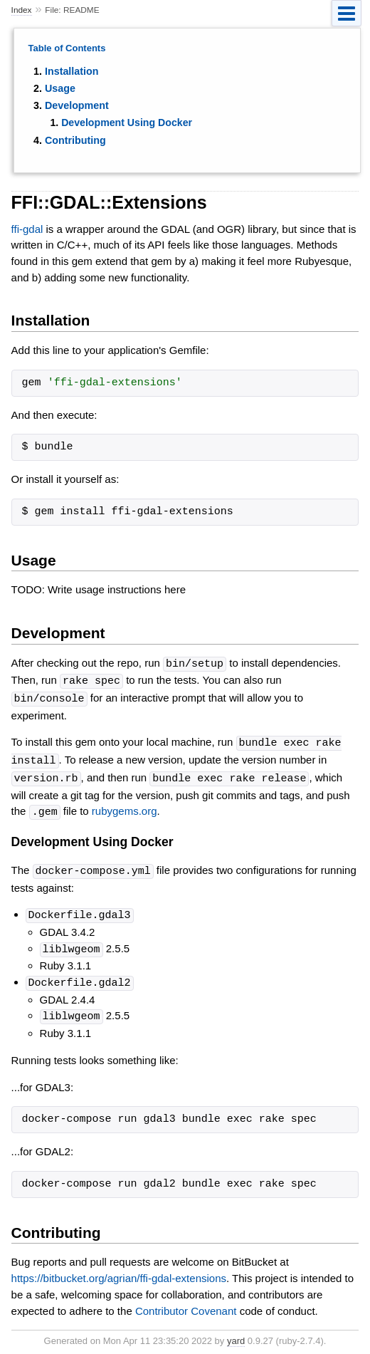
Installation (71, 71)
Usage (60, 88)
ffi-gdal (27, 229)
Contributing (75, 140)
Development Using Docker (126, 122)
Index (21, 10)
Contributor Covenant (186, 1302)
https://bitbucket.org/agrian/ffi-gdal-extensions (118, 1270)
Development (77, 105)
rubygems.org (124, 807)
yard (236, 1332)
